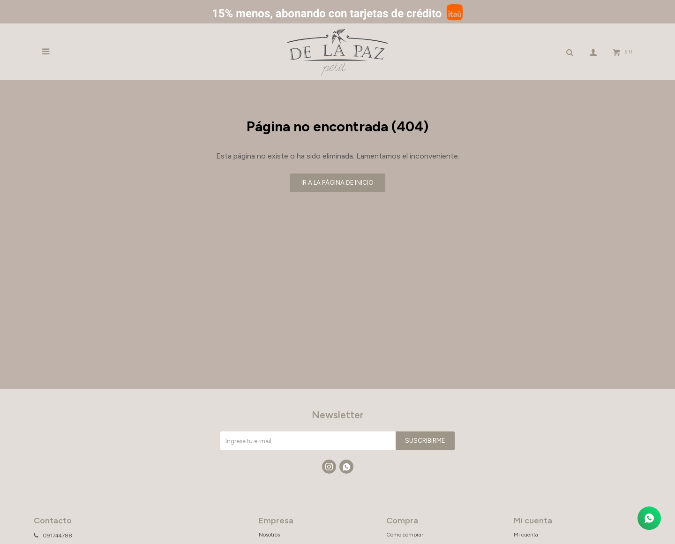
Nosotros (269, 534)
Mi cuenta (526, 534)
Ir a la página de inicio (337, 182)
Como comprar (404, 534)
